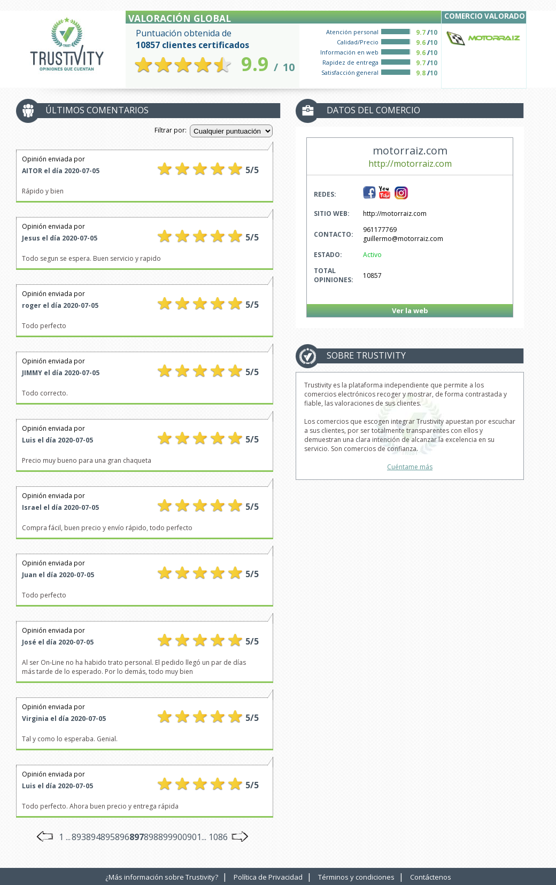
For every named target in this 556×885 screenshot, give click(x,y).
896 (122, 837)
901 (194, 837)
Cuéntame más (410, 466)
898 (151, 837)
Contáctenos (430, 877)
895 (108, 837)
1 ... (65, 837)
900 (180, 837)
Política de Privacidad (268, 877)
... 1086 (215, 837)
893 (79, 837)
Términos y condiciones (356, 877)
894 (93, 837)
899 (165, 837)
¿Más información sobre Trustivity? (161, 877)
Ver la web (410, 310)
